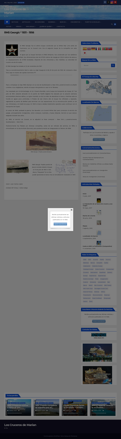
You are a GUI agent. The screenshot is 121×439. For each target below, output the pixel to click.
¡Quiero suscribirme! (60, 224)
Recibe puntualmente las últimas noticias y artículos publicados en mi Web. (60, 217)
